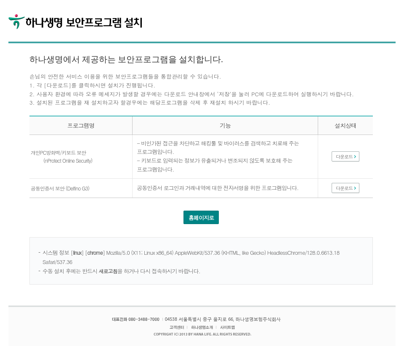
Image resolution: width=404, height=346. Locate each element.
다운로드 (344, 156)
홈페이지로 (201, 218)
